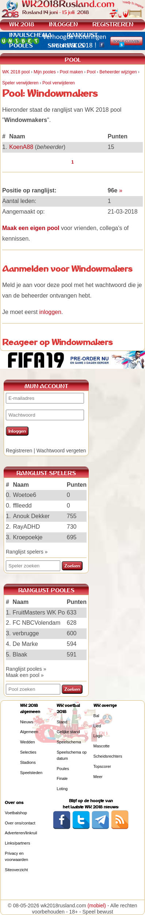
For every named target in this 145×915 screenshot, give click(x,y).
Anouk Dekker (31, 516)
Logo (98, 736)
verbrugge (26, 633)
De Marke (25, 644)
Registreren (19, 450)
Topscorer (102, 766)
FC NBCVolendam (37, 623)
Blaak (20, 654)
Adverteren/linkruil (21, 833)
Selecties (28, 752)
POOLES (21, 45)
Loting (62, 788)
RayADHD (26, 527)
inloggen (50, 312)
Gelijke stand (68, 732)
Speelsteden (31, 772)
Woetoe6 (24, 495)
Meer (98, 776)
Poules (63, 768)
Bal (96, 715)
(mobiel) (96, 905)
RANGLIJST (82, 34)
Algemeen (29, 732)
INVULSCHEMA (30, 34)
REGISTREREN (112, 24)
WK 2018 (21, 24)
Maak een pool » (25, 675)
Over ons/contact (20, 823)
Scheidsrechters (108, 756)
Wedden (27, 742)
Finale (62, 778)
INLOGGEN (63, 24)
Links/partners (17, 843)
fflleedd (22, 505)
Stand (62, 722)
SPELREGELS (65, 45)
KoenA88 (21, 147)
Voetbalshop (16, 813)
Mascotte (102, 746)
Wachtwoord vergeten (61, 450)
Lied (97, 726)
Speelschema (69, 742)
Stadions (28, 762)
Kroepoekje (27, 537)
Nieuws (26, 722)
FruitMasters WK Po (39, 612)
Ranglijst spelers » (26, 552)
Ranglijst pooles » (26, 669)
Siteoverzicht (16, 870)
